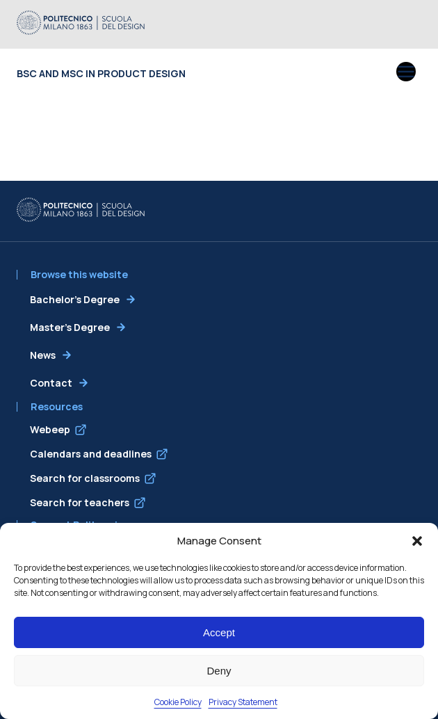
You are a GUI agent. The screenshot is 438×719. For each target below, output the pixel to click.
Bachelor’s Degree (75, 299)
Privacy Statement (243, 702)
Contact (51, 382)
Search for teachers (79, 502)
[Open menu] (406, 73)
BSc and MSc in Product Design (101, 73)
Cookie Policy (178, 702)
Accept (219, 632)
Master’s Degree (70, 327)
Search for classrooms (85, 478)
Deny (218, 671)
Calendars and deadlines (91, 453)
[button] (417, 541)
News (43, 355)
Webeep (50, 429)
